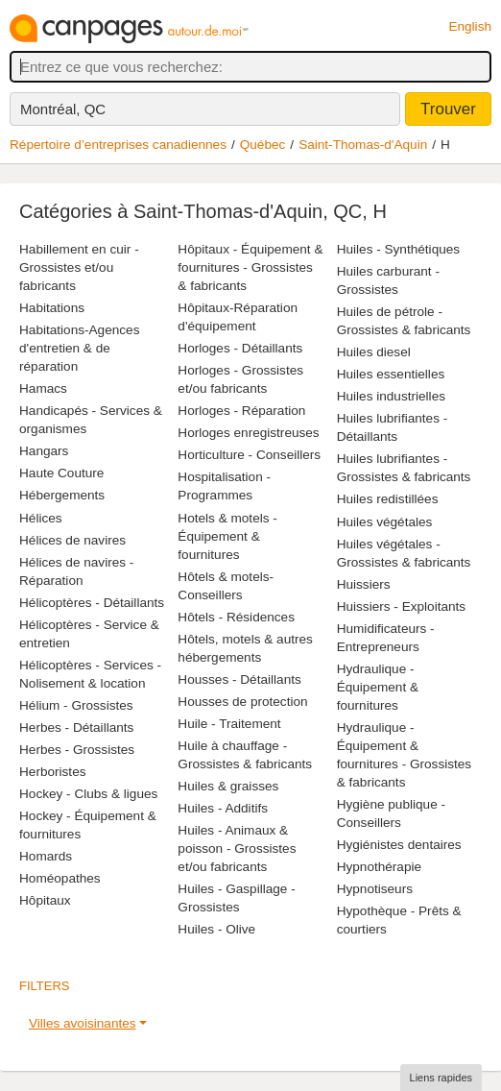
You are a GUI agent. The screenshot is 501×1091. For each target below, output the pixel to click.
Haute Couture (61, 473)
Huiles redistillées (388, 499)
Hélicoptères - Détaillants (91, 602)
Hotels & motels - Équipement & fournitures (227, 536)
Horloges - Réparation (241, 410)
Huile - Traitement (229, 723)
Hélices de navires (72, 540)
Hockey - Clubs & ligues (88, 794)
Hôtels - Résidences (236, 617)
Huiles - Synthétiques (398, 249)
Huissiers (364, 584)
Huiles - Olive (216, 929)
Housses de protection (242, 701)
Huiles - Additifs (223, 808)
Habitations (51, 308)
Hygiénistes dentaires (399, 844)
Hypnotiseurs (375, 889)
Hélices (40, 518)
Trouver (448, 109)
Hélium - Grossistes (76, 705)
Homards (45, 856)
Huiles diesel (374, 352)
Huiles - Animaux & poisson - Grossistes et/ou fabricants (237, 848)
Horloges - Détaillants (240, 348)
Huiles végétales (385, 522)
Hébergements (62, 495)
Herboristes (52, 771)
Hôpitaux (45, 900)
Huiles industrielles (391, 396)
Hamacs (43, 388)
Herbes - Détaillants (76, 727)
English (469, 26)
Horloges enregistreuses (248, 432)
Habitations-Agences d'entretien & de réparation (79, 348)
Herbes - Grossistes (76, 749)
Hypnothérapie (379, 867)
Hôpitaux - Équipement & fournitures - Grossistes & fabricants (250, 267)
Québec (263, 144)
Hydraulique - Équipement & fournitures (377, 687)
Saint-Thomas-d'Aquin (362, 144)
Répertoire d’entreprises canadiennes (118, 144)
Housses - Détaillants (239, 679)
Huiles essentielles (391, 374)
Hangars (43, 451)
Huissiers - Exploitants (401, 606)
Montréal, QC (63, 109)
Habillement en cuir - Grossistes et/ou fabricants (79, 267)
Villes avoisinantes (82, 1023)
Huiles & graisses (228, 786)
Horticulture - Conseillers (249, 455)
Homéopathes (60, 878)
